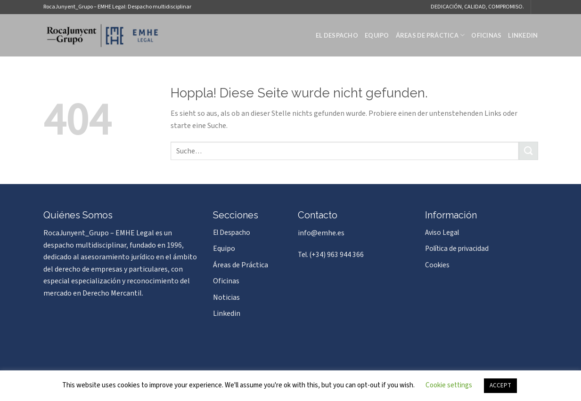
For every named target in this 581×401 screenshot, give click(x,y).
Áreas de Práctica (430, 35)
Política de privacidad (457, 248)
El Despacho (337, 35)
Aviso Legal (442, 232)
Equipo (377, 35)
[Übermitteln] (528, 151)
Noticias (226, 297)
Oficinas (486, 35)
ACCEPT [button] (500, 385)
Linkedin (523, 35)
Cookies (437, 265)
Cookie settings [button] (449, 385)
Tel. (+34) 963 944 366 (331, 254)
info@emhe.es (321, 233)
